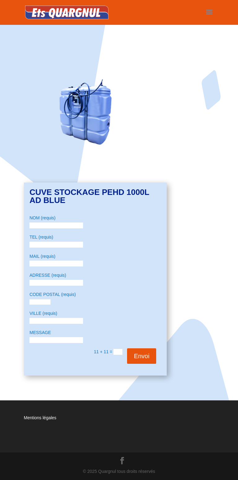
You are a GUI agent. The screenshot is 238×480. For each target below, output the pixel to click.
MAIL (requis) (42, 256)
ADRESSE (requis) (47, 275)
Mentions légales (40, 417)
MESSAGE (40, 332)
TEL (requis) (41, 237)
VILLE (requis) (43, 313)
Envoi (141, 356)
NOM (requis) (42, 217)
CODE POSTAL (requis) (52, 294)
